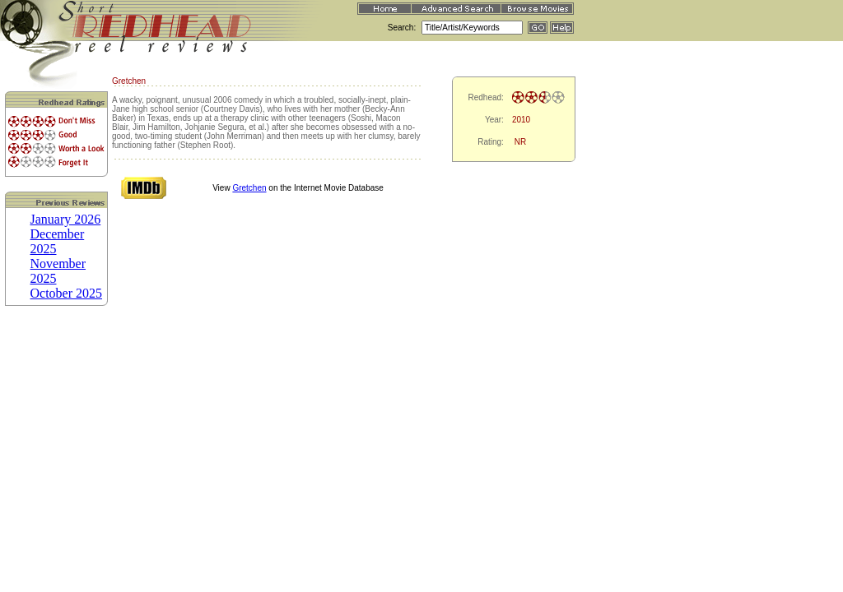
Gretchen (249, 187)
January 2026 (65, 219)
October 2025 (66, 293)
